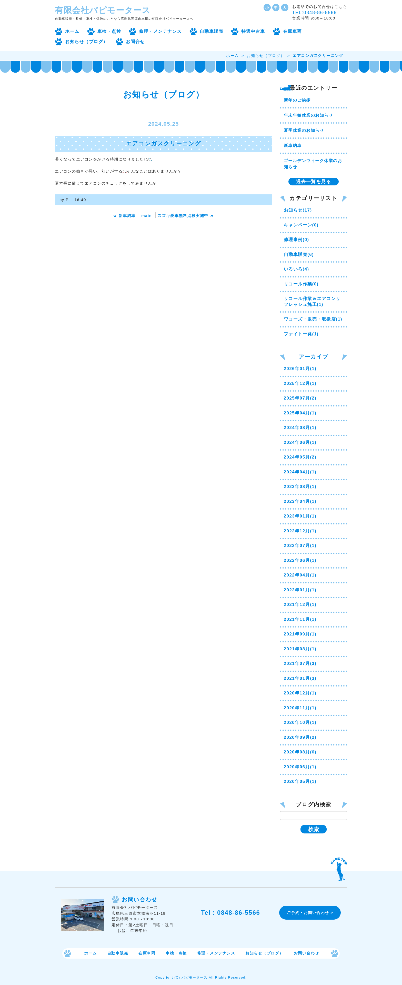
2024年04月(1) (300, 472)
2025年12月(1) (300, 383)
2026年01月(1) (300, 368)
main (146, 215)
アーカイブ (314, 357)
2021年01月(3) (300, 678)
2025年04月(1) (300, 413)
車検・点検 (109, 31)
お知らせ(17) (298, 210)
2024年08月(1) (300, 427)
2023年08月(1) (300, 486)
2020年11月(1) (300, 707)
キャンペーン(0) (301, 225)
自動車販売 (212, 31)
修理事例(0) (296, 239)
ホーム (72, 31)
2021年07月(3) (300, 663)
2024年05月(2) (300, 457)
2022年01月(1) (300, 590)
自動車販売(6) (299, 254)
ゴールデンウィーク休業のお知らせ (313, 163)
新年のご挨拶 (297, 100)
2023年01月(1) (300, 516)
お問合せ (135, 41)
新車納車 (293, 145)
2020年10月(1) (300, 722)
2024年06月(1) (300, 442)
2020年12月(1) (300, 693)
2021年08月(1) (300, 648)
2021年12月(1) (300, 604)
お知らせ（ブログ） (86, 41)
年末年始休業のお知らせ (308, 115)
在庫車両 (292, 31)
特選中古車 (253, 31)
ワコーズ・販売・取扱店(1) (313, 319)
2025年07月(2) (300, 398)
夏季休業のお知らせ (304, 130)
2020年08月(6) (300, 752)
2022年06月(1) (300, 560)
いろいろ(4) (296, 269)
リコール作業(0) (301, 284)
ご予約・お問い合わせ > (310, 912)
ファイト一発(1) (301, 334)
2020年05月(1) (300, 781)
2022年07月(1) (300, 545)
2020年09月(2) (300, 737)
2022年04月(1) (300, 575)
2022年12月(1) (300, 531)
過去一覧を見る (313, 181)
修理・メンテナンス (160, 31)
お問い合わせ (306, 953)
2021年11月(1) (300, 619)
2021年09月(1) (300, 634)
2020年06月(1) (300, 766)
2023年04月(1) (300, 501)
